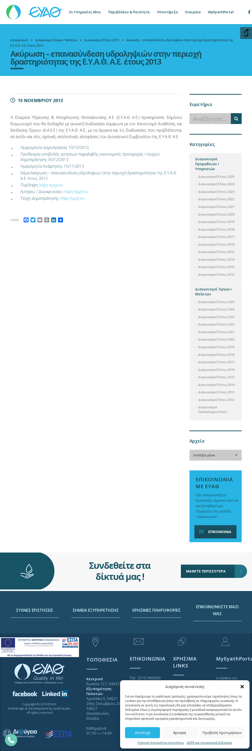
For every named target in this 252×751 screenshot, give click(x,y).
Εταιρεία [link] (193, 12)
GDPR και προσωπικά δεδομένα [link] (209, 743)
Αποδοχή (142, 732)
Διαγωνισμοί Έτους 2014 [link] (216, 259)
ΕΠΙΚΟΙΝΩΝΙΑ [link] (214, 531)
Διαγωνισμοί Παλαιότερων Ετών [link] (212, 409)
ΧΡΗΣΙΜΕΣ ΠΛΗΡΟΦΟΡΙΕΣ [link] (156, 630)
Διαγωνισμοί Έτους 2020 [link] (216, 214)
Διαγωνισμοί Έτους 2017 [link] (216, 236)
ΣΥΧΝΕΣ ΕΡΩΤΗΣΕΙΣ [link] (34, 630)
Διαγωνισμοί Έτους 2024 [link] (216, 184)
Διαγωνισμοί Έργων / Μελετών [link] (213, 291)
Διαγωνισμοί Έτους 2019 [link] (216, 221)
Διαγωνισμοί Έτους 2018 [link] (216, 229)
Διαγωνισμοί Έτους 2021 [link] (216, 206)
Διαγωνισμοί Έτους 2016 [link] (216, 244)
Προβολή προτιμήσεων (222, 732)
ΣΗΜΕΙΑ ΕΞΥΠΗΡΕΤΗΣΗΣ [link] (96, 630)
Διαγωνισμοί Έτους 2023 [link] (216, 191)
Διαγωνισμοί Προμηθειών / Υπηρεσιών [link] (207, 164)
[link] (34, 9)
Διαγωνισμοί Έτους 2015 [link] (216, 252)
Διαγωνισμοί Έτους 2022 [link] (216, 199)
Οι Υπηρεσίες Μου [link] (85, 12)
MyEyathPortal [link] (220, 12)
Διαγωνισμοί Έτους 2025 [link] (216, 176)
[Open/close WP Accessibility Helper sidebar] (246, 33)
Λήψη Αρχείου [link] (51, 185)
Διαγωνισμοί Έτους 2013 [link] (216, 267)
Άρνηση (179, 732)
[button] (242, 686)
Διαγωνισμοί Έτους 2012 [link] (216, 274)
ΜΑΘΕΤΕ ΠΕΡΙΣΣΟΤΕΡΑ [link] (210, 554)
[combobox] (215, 455)
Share (14, 220)
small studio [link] (61, 708)
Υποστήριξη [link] (167, 12)
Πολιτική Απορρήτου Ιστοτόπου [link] (161, 743)
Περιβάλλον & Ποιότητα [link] (129, 12)
